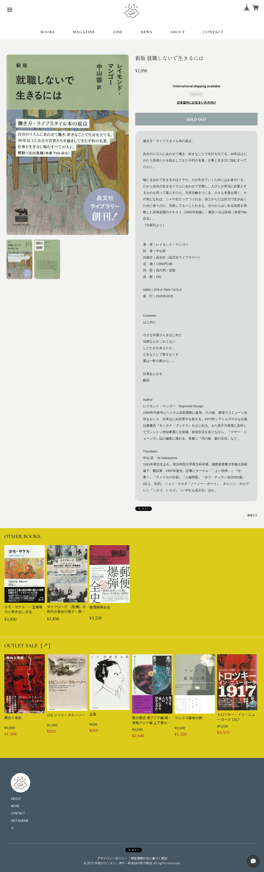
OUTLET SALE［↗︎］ (28, 646)
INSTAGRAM (19, 820)
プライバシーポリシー (112, 858)
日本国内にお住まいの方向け (196, 102)
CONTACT (213, 32)
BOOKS (48, 32)
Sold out (196, 94)
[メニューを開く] (9, 9)
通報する (252, 515)
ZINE (117, 32)
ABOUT (177, 32)
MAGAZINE (84, 32)
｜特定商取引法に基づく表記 (147, 858)
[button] (19, 259)
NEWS (146, 32)
